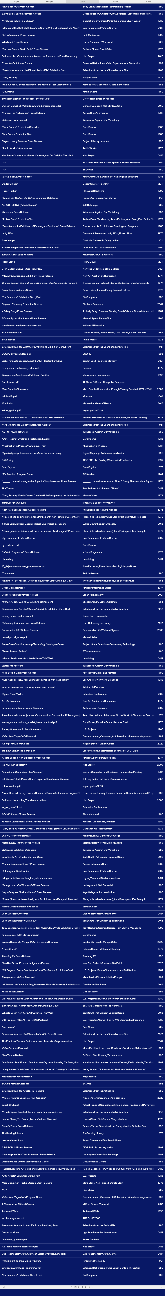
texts (82, 2)
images (49, 2)
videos (115, 2)
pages (16, 2)
